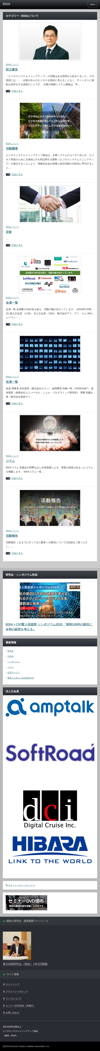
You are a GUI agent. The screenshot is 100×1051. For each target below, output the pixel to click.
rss (78, 4)
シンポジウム (13, 662)
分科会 (10, 656)
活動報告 (12, 535)
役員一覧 (12, 381)
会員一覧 (12, 302)
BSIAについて (12, 64)
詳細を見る (17, 91)
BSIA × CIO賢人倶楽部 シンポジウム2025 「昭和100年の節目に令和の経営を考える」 (49, 627)
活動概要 (12, 148)
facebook (83, 4)
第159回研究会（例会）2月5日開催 (25, 964)
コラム (10, 461)
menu (92, 4)
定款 (9, 232)
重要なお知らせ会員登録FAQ (20, 678)
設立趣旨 (12, 69)
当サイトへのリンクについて (21, 885)
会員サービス (13, 672)
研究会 (10, 651)
